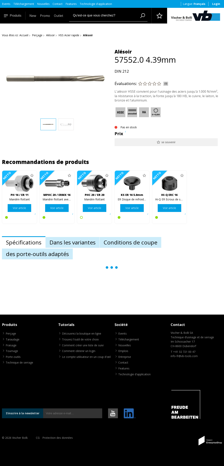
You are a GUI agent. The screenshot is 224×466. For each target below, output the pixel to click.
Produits (12, 15)
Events (6, 4)
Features (71, 4)
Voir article (19, 208)
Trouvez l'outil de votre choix (80, 339)
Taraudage (12, 339)
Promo (45, 16)
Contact (58, 4)
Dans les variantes (72, 242)
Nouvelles (43, 4)
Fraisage (11, 345)
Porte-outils (13, 357)
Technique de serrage (19, 362)
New (32, 16)
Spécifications (23, 242)
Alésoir (50, 35)
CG (38, 438)
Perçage (37, 35)
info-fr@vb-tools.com (184, 356)
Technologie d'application (96, 4)
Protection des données (57, 438)
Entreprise (124, 357)
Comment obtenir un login (78, 351)
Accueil (23, 35)
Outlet (58, 16)
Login (216, 4)
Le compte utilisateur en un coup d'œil (86, 357)
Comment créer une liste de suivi (83, 345)
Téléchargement (23, 4)
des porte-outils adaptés (37, 254)
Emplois (123, 351)
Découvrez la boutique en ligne (81, 333)
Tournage (12, 351)
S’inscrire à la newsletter (22, 413)
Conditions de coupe (130, 242)
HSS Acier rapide (68, 35)
